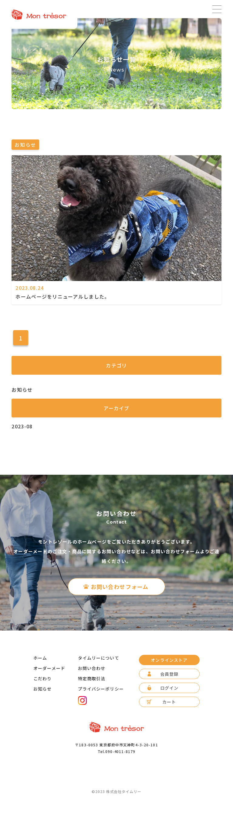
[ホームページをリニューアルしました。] (116, 278)
